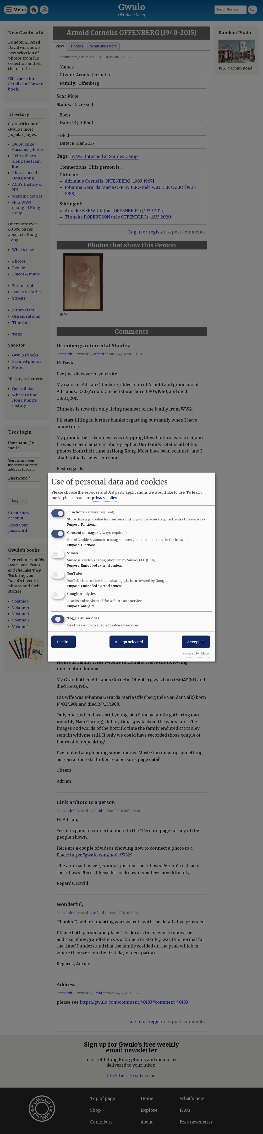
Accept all (196, 642)
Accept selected (129, 642)
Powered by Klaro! (196, 653)
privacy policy (104, 498)
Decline (63, 642)
